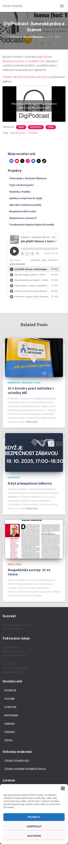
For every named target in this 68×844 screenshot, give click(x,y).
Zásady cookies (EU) (16, 760)
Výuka (51, 127)
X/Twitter (10, 707)
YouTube (9, 698)
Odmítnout (34, 826)
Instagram (11, 715)
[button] (63, 788)
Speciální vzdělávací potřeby (25, 205)
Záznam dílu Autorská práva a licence (25, 77)
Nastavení (34, 835)
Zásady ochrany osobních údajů (25, 769)
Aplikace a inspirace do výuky (25, 198)
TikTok (8, 740)
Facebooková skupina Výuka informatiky (31, 224)
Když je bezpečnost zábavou (30, 483)
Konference (14, 383)
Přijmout (34, 817)
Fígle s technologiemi (21, 185)
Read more (32, 421)
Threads (9, 732)
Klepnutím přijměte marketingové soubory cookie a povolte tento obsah (34, 105)
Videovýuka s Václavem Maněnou (28, 178)
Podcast (32, 132)
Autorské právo (18, 132)
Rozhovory (35, 127)
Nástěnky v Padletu (19, 191)
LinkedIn (9, 723)
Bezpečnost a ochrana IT (23, 218)
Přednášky (27, 383)
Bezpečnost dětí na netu (22, 211)
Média (21, 127)
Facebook (10, 690)
